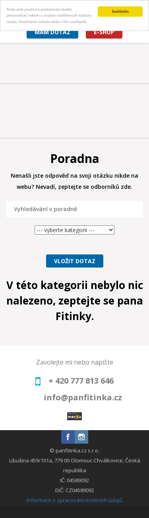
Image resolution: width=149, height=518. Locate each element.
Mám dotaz (52, 32)
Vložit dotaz (74, 261)
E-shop (104, 32)
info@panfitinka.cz (83, 397)
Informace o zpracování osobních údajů (74, 500)
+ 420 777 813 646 (81, 380)
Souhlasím (120, 11)
